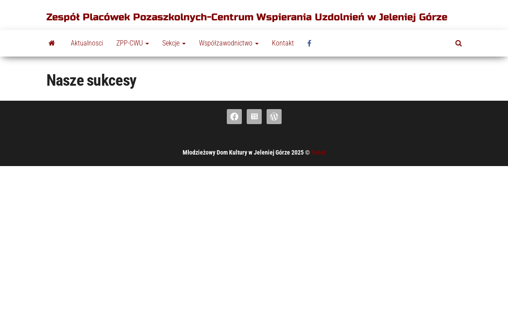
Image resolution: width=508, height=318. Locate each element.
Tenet (318, 152)
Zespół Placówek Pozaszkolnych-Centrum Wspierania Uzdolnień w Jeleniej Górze (246, 17)
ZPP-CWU (132, 43)
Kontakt (283, 43)
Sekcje (174, 43)
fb (312, 43)
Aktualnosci (87, 43)
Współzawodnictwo (229, 43)
